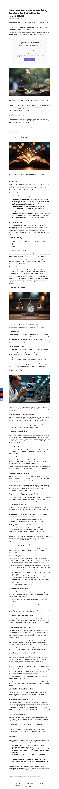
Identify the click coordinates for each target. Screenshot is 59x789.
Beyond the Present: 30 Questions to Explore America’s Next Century (25, 776)
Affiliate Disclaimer (29, 785)
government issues (16, 270)
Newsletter (42, 783)
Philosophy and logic (14, 676)
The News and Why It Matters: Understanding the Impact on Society (24, 778)
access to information (33, 507)
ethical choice (29, 126)
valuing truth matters (28, 100)
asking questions (34, 594)
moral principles (13, 451)
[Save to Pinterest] (1, 394)
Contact (42, 785)
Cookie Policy (19, 786)
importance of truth (36, 676)
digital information (45, 497)
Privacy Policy (19, 783)
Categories (48, 2)
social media (12, 246)
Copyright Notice (29, 786)
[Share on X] (1, 392)
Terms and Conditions (19, 785)
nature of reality (44, 227)
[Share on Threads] (1, 397)
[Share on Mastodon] (1, 399)
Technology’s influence (22, 499)
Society (11, 775)
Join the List (29, 59)
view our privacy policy (31, 55)
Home (35, 2)
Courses (40, 2)
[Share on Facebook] (1, 389)
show (17, 132)
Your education (29, 579)
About (54, 2)
